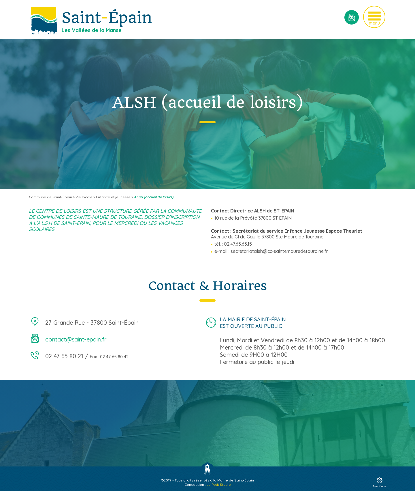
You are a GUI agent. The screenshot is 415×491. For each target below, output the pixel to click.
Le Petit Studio (219, 484)
